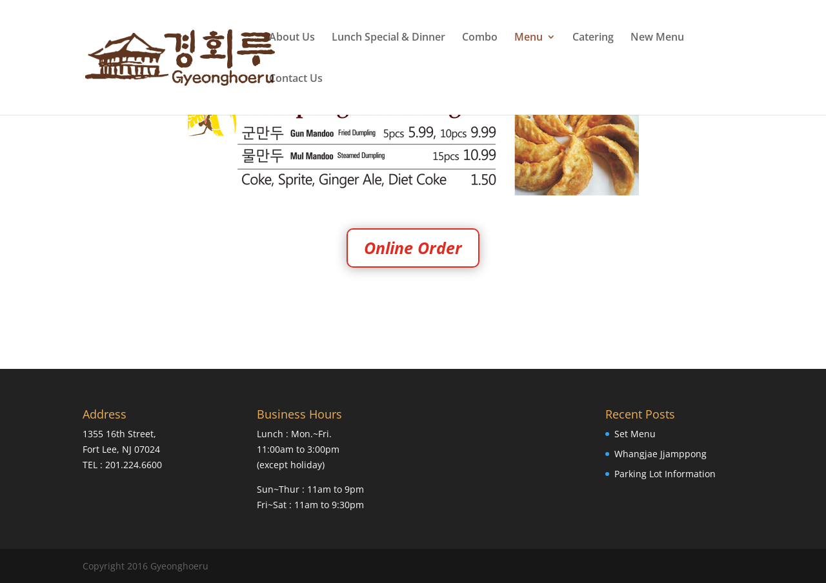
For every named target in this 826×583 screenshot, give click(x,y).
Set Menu (635, 434)
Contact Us (296, 79)
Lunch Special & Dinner (388, 38)
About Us (292, 38)
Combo (480, 38)
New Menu (657, 38)
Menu (528, 38)
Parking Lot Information (665, 474)
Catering (593, 38)
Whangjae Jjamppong (660, 454)
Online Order (413, 248)
